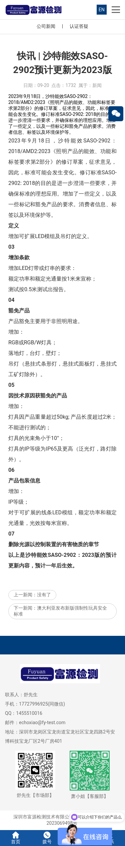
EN (102, 9)
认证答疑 (79, 26)
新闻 (97, 85)
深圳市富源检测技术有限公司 (43, 816)
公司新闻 (46, 26)
